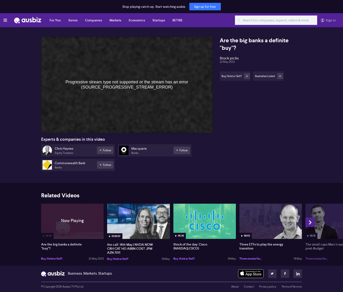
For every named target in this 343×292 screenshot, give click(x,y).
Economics (137, 20)
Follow (247, 76)
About (235, 286)
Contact (249, 286)
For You (55, 20)
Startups (158, 20)
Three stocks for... (250, 259)
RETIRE (177, 20)
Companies (93, 20)
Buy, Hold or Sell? (51, 259)
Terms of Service (291, 286)
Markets (115, 20)
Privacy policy (267, 286)
